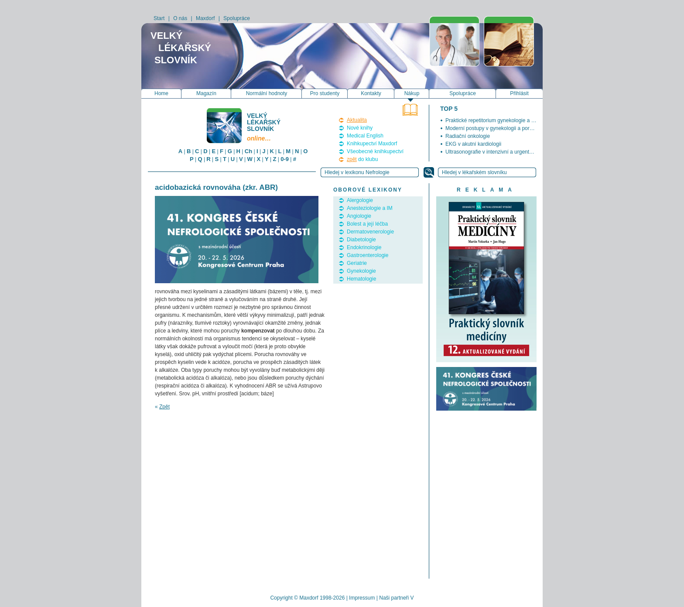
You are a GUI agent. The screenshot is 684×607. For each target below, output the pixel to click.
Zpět (164, 407)
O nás (180, 18)
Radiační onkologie (467, 136)
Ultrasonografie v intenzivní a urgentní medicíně (500, 152)
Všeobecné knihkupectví (375, 151)
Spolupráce (236, 18)
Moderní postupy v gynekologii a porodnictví (496, 128)
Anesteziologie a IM (370, 208)
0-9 (284, 159)
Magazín (206, 93)
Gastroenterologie (367, 255)
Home (161, 93)
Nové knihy (360, 128)
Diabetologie (361, 240)
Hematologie (361, 279)
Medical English (365, 136)
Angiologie (359, 216)
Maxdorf (205, 18)
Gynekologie (361, 271)
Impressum (362, 598)
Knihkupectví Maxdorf (372, 144)
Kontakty (371, 93)
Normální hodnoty (266, 93)
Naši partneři (394, 598)
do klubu (362, 159)
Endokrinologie (364, 247)
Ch (248, 151)
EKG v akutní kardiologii (473, 144)
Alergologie (360, 200)
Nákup (412, 93)
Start (159, 18)
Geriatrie (357, 263)
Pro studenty (324, 93)
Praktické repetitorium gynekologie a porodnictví (501, 120)
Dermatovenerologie (370, 232)
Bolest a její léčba (367, 224)
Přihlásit (519, 93)
